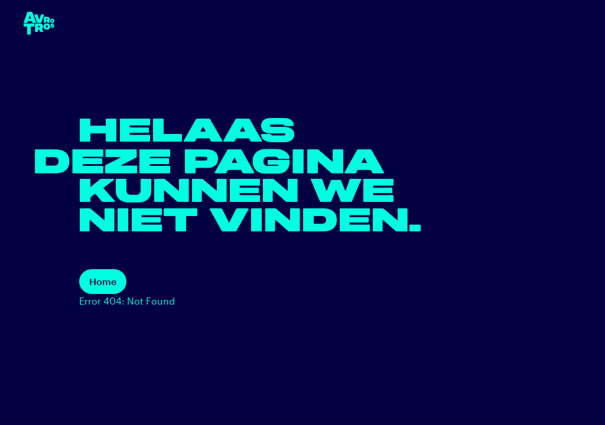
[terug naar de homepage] (39, 23)
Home (102, 281)
